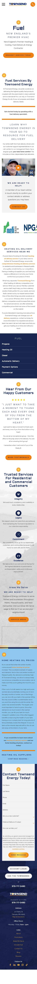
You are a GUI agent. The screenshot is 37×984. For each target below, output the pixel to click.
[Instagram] (23, 965)
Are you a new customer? (11, 816)
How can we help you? (10, 828)
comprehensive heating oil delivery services (18, 264)
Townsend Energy (24, 281)
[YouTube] (18, 965)
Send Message (18, 855)
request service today (18, 55)
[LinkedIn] (14, 965)
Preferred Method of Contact (12, 822)
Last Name (6, 791)
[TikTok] (27, 965)
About (18, 933)
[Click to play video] (18, 168)
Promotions (18, 937)
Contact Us (18, 207)
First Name (6, 785)
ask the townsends (18, 876)
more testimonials (18, 457)
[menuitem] (18, 345)
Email (4, 803)
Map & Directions (18, 917)
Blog (18, 952)
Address (5, 810)
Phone (5, 797)
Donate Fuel (18, 945)
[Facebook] (10, 965)
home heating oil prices (21, 667)
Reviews (18, 956)
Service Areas (18, 619)
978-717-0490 (18, 886)
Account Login (18, 869)
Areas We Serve (18, 941)
